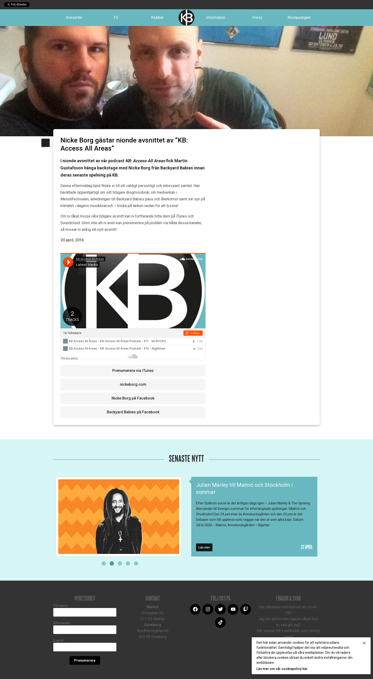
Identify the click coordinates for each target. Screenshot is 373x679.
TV (115, 17)
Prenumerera (84, 660)
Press (257, 17)
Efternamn (61, 623)
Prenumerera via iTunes (133, 370)
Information (215, 17)
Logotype (186, 17)
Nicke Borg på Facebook (133, 398)
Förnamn (60, 605)
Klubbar (157, 17)
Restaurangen (299, 17)
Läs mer (204, 547)
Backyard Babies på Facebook (133, 412)
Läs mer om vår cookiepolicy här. (282, 669)
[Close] (364, 643)
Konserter (74, 17)
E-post (58, 640)
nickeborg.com (133, 384)
